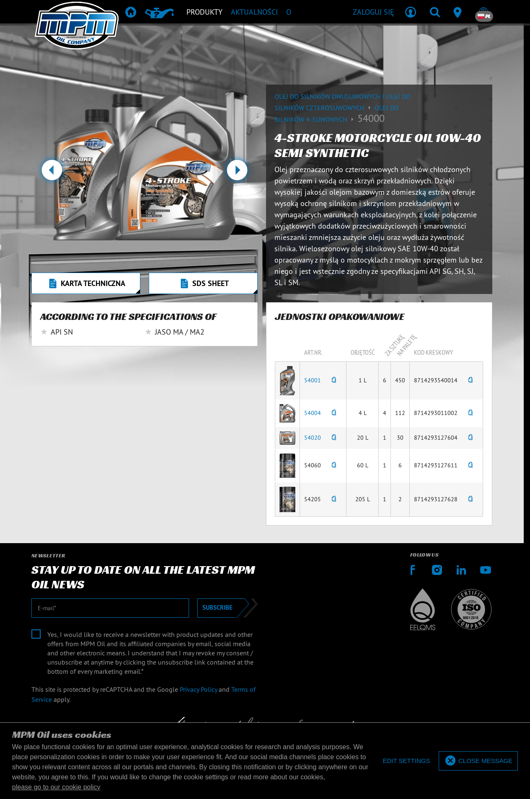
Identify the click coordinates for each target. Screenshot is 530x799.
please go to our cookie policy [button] (56, 787)
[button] (51, 173)
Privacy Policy (198, 689)
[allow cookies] (478, 761)
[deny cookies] (406, 761)
